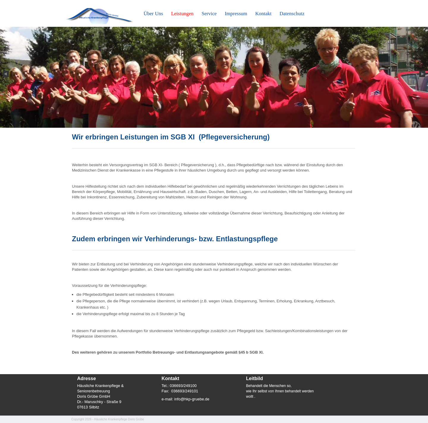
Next (422, 74)
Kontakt (263, 13)
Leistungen (182, 13)
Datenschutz (292, 13)
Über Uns (153, 13)
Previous (5, 74)
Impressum (236, 13)
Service (209, 13)
